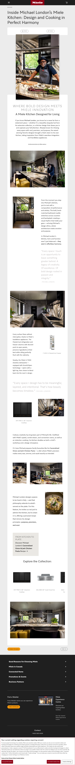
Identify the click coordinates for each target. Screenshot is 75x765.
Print (25, 31)
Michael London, (30, 121)
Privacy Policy (12, 758)
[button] (37, 662)
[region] (37, 751)
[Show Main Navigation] (9, 2)
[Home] (37, 2)
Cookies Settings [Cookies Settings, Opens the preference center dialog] (67, 761)
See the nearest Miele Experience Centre (61, 718)
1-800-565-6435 (37, 734)
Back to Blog (14, 649)
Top (64, 649)
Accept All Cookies (7, 761)
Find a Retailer (14, 707)
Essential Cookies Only (54, 761)
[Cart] (67, 2)
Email (51, 31)
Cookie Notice (20, 758)
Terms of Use (4, 758)
